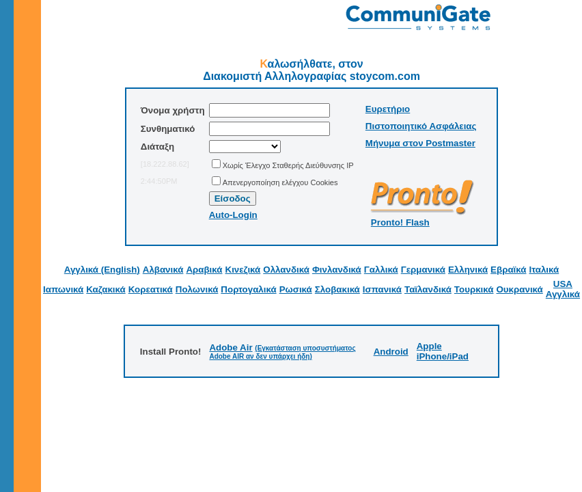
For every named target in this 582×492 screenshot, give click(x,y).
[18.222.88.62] (165, 164)
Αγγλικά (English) (102, 269)
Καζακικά (105, 289)
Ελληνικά (468, 269)
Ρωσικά (295, 289)
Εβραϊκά (508, 269)
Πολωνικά (197, 289)
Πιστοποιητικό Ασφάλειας (421, 126)
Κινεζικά (243, 269)
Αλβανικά (163, 269)
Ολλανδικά (286, 269)
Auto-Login (233, 215)
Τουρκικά (474, 289)
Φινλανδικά (336, 269)
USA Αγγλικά (563, 289)
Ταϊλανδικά (428, 289)
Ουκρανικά (519, 289)
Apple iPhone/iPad (443, 351)
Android (391, 351)
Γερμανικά (423, 269)
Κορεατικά (150, 289)
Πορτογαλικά (248, 289)
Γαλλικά (381, 269)
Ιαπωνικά (63, 289)
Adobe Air (230, 347)
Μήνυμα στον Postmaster (420, 143)
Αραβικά (204, 269)
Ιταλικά (544, 269)
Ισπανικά (382, 289)
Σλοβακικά (337, 289)
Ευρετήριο (387, 109)
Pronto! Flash (400, 222)
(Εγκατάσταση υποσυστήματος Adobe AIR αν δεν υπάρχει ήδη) (282, 352)
